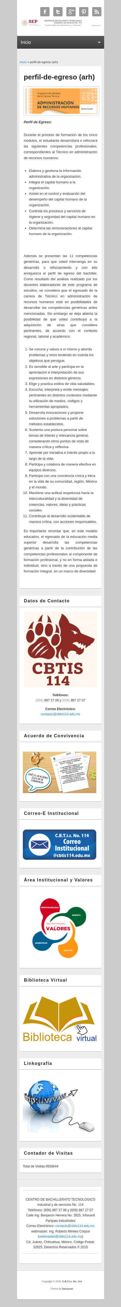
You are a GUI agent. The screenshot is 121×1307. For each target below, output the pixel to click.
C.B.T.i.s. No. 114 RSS (96, 11)
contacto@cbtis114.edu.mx (60, 714)
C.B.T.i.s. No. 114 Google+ (71, 11)
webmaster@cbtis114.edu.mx (60, 1236)
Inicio (23, 62)
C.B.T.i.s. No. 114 (72, 1281)
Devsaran (67, 1288)
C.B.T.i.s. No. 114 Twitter (58, 11)
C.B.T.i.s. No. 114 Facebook (44, 11)
